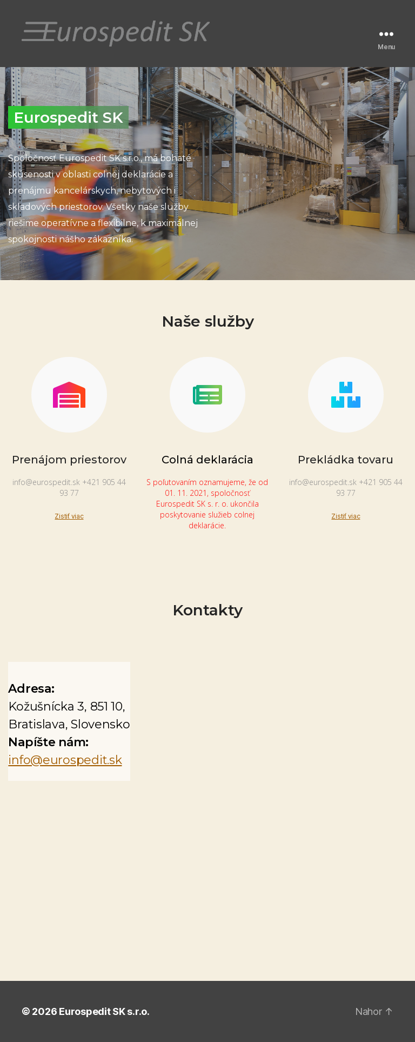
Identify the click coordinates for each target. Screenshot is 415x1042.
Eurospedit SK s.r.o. (104, 1011)
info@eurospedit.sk (65, 760)
